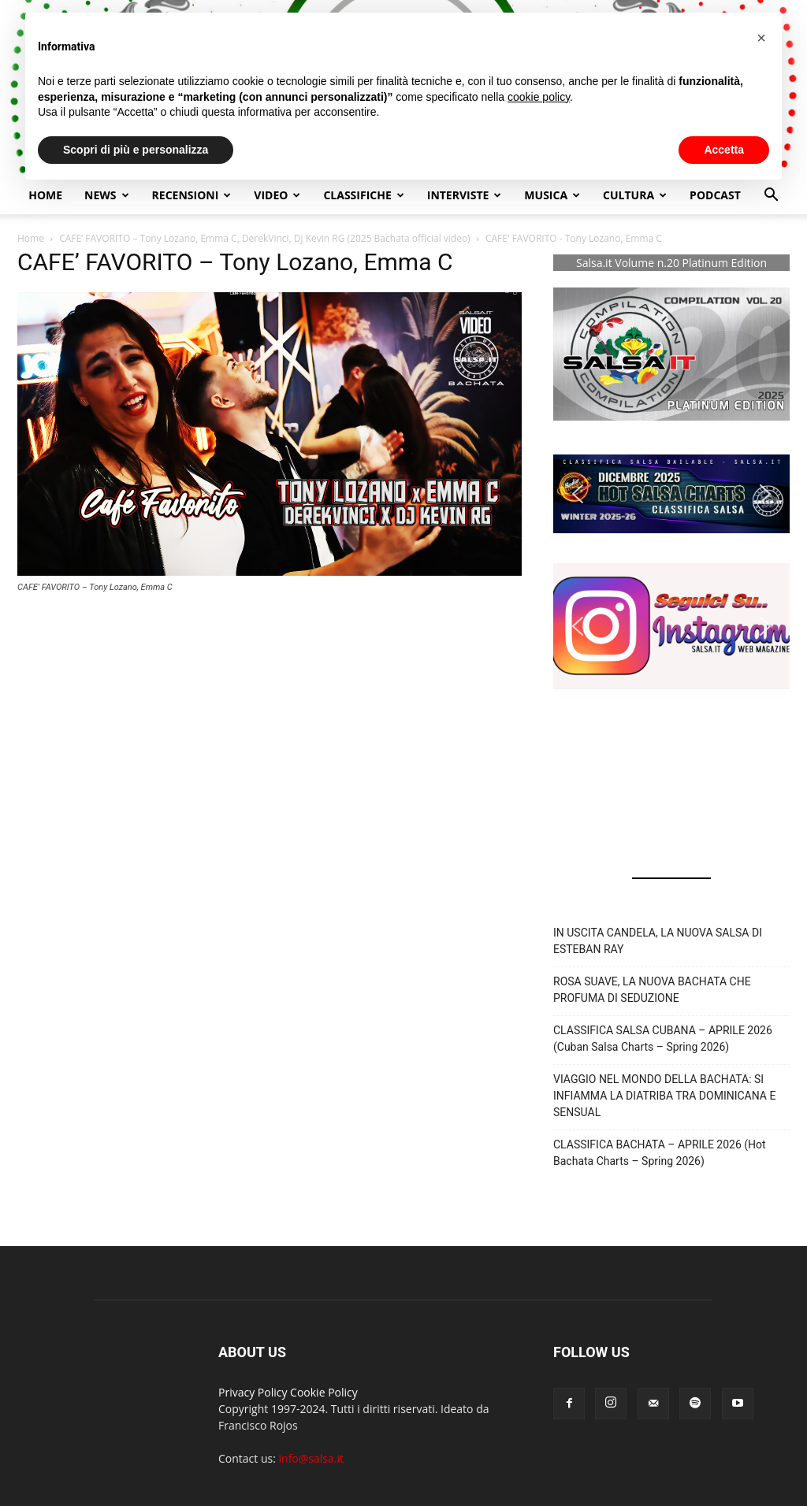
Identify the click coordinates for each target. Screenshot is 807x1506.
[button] (771, 196)
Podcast (715, 194)
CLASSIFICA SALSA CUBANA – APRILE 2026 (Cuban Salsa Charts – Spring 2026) (662, 1038)
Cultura (635, 194)
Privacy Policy (252, 1392)
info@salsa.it (311, 1458)
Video (277, 194)
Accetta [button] (724, 149)
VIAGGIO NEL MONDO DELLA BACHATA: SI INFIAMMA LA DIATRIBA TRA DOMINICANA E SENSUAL (664, 1095)
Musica (552, 194)
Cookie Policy (324, 1392)
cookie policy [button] (539, 97)
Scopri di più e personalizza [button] (135, 149)
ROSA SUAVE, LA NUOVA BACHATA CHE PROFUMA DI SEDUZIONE (652, 989)
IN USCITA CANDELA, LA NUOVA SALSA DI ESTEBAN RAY (657, 940)
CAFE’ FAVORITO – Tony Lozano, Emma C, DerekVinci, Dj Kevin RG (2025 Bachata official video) (264, 238)
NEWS (106, 194)
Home (45, 194)
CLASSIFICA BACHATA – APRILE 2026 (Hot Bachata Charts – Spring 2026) (659, 1152)
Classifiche (363, 194)
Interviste (464, 194)
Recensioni (192, 194)
